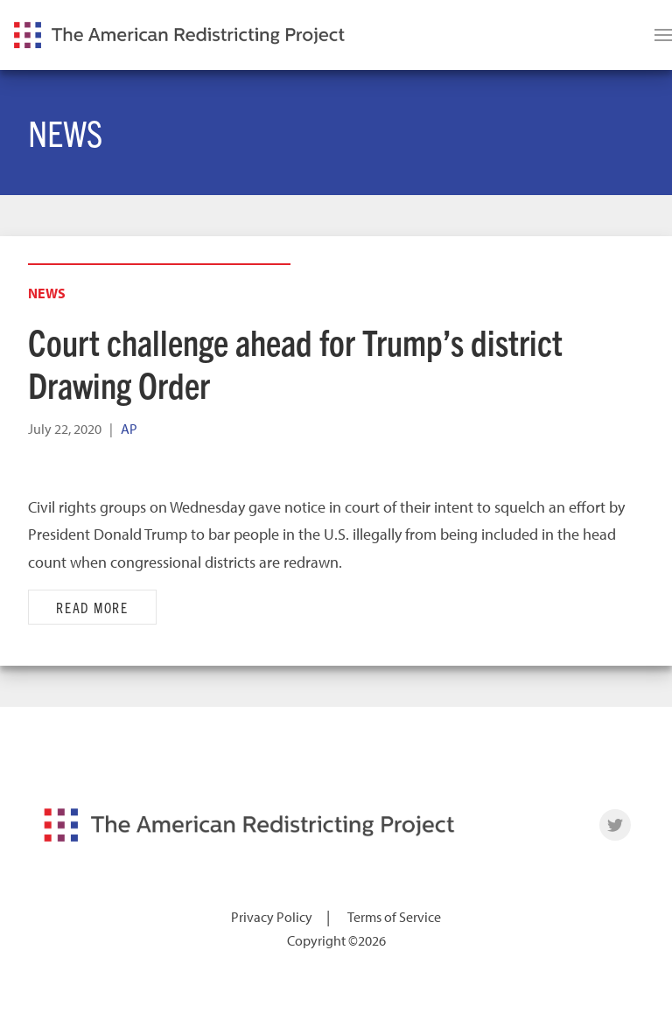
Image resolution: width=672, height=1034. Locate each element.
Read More (92, 607)
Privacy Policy (271, 917)
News (47, 293)
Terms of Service (394, 917)
